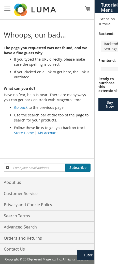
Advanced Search (20, 227)
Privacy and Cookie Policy (28, 204)
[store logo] (35, 10)
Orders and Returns (23, 238)
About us (12, 182)
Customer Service (21, 193)
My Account (48, 132)
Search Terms (17, 216)
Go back (20, 107)
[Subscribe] (78, 168)
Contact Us (14, 249)
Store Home (24, 132)
